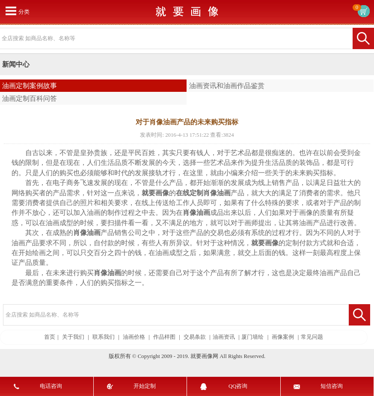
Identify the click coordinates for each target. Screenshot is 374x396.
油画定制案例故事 (29, 85)
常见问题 (312, 337)
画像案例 (283, 337)
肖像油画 (217, 193)
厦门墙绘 (252, 337)
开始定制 (145, 386)
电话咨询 (51, 386)
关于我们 (73, 337)
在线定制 (189, 193)
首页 (49, 337)
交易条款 (195, 337)
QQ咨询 (238, 386)
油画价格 (134, 337)
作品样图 (164, 337)
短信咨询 (332, 386)
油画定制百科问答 (29, 98)
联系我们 (103, 337)
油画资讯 (224, 337)
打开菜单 (10, 10)
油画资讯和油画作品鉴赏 (226, 85)
